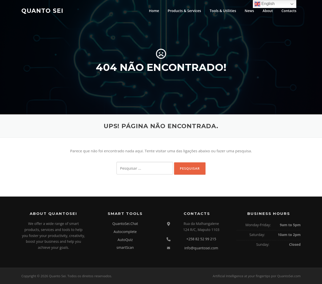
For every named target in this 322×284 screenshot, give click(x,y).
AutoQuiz (125, 239)
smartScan (125, 247)
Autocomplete (125, 231)
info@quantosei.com (201, 248)
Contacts (288, 10)
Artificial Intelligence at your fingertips (241, 276)
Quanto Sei (42, 10)
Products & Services (184, 10)
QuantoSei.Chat (125, 223)
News (249, 10)
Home (154, 10)
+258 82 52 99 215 (201, 238)
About (268, 10)
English (264, 4)
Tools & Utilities (223, 10)
